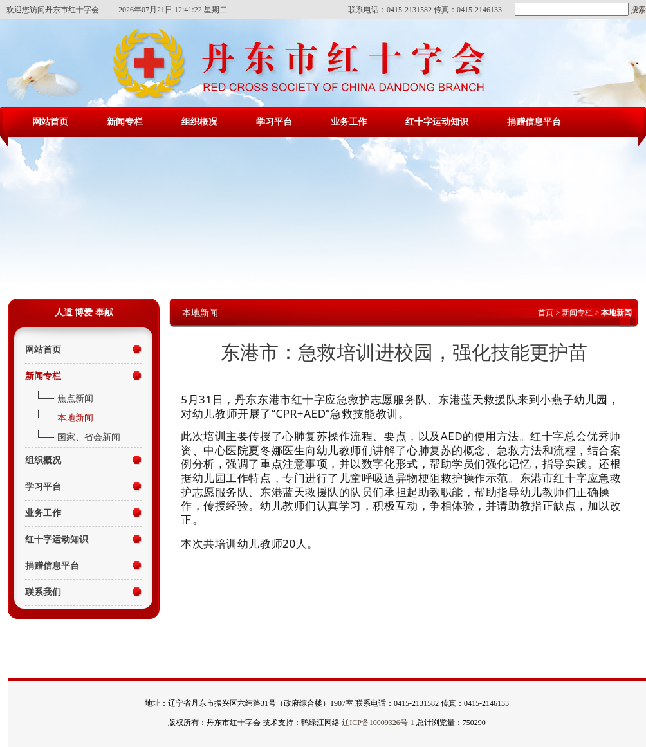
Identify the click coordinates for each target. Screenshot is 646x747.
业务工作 (349, 122)
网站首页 (50, 122)
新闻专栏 (125, 122)
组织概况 (199, 122)
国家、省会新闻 (88, 437)
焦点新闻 (75, 398)
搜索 (637, 9)
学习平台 (274, 122)
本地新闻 (75, 418)
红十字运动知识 (436, 122)
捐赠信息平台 (534, 122)
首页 (545, 312)
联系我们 (43, 592)
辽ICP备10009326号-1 (378, 722)
